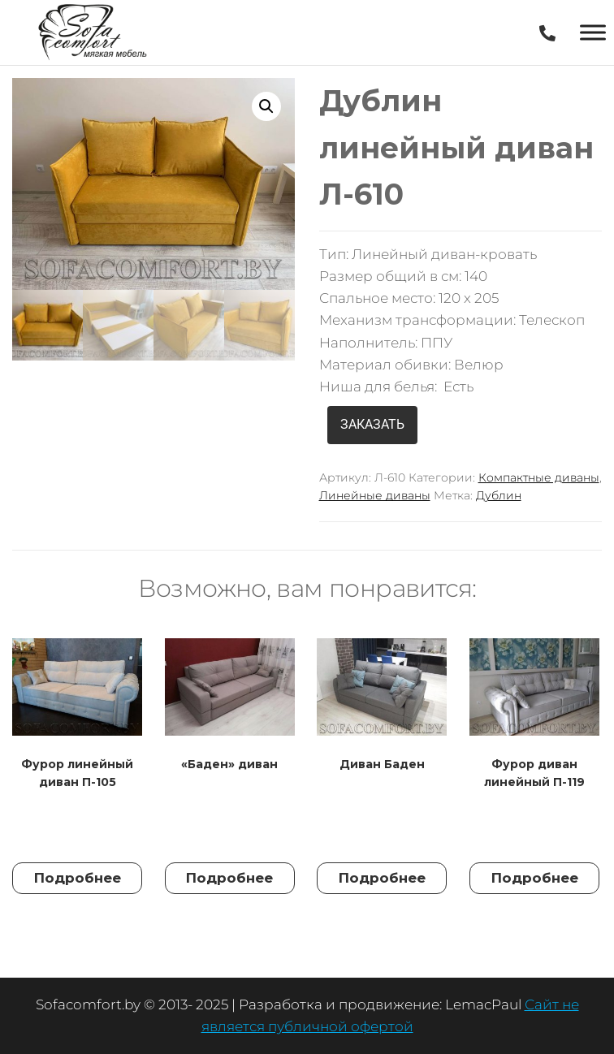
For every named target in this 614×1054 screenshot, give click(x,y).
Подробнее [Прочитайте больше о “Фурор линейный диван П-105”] (77, 878)
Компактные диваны (538, 477)
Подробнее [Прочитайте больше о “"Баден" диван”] (229, 878)
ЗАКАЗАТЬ (372, 424)
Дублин (498, 495)
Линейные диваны (374, 495)
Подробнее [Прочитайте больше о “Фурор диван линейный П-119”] (534, 878)
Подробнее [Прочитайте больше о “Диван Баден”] (382, 878)
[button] (266, 106)
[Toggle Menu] (593, 32)
